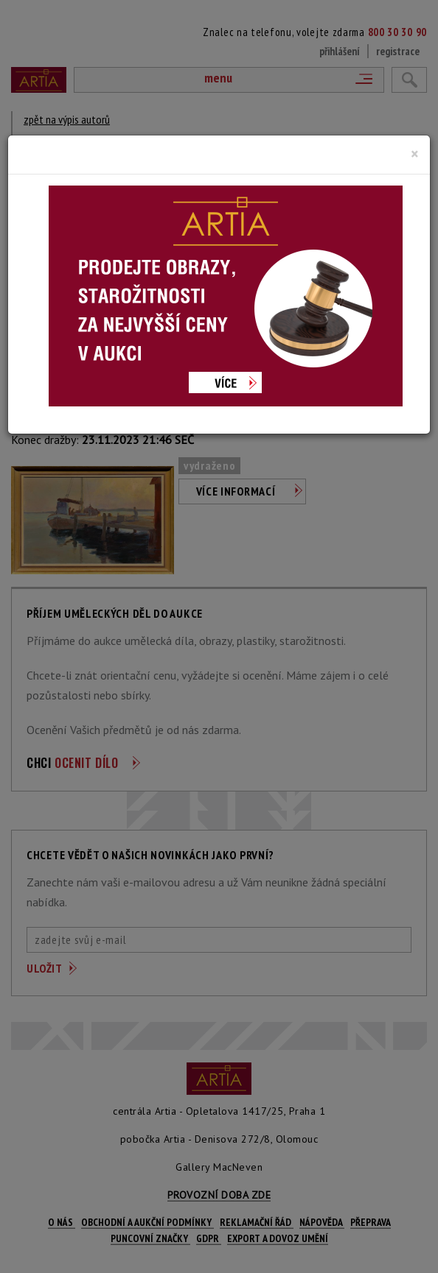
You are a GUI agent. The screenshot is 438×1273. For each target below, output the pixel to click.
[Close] (415, 154)
